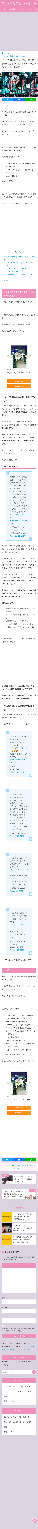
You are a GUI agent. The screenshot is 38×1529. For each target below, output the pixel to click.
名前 (4, 1298)
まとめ (6, 280)
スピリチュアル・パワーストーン (17, 1386)
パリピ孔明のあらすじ (18, 268)
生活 (5, 1396)
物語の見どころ (15, 271)
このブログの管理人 (9, 9)
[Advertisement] (19, 31)
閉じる (21, 252)
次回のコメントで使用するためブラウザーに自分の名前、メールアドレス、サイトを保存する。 (19, 1330)
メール (5, 1307)
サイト (4, 1317)
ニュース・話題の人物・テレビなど (15, 56)
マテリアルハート (19, 3)
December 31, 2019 (17, 536)
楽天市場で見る (19, 386)
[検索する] (34, 1372)
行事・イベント (10, 1401)
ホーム (5, 53)
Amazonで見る (19, 381)
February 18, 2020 (17, 772)
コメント (6, 1266)
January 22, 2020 (16, 891)
